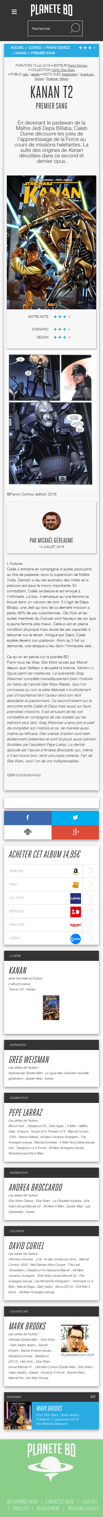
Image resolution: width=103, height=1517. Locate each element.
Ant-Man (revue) (37, 1378)
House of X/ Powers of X (47, 1131)
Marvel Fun (15, 1378)
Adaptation (69, 74)
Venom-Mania (28, 1137)
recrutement (47, 1508)
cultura (45, 898)
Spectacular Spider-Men (25, 1073)
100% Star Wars (63, 70)
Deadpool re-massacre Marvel (48, 1270)
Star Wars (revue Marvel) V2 (56, 1275)
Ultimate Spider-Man (23, 1339)
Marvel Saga (25, 1286)
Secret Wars (75, 1372)
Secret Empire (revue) (36, 1350)
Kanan (17, 971)
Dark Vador (45, 1286)
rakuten (45, 925)
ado (25, 74)
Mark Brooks (26, 1326)
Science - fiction (57, 79)
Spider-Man (34, 1078)
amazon (45, 871)
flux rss (89, 1502)
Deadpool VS (36, 1126)
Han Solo (26, 1361)
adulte (35, 74)
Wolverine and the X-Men (25, 1153)
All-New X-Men (53, 1206)
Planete (51, 10)
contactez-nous (59, 1502)
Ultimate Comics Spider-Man (55, 1367)
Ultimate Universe (21, 1259)
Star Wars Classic (20, 1201)
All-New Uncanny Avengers (59, 1137)
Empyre (22, 1131)
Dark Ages (56, 1126)
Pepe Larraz (24, 1113)
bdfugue (45, 912)
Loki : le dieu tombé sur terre (56, 1259)
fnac (45, 885)
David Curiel (25, 1246)
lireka (45, 938)
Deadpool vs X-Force (31, 1148)
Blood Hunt (16, 1126)
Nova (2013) (64, 1286)
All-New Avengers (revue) (65, 1148)
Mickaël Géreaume (55, 541)
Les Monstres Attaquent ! (52, 1281)
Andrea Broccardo (34, 1188)
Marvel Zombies (45, 1142)
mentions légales (83, 1508)
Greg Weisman (28, 1060)
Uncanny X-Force (52, 1372)
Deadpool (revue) (20, 1356)
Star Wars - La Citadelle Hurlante (58, 1201)
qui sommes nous (22, 1502)
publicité (20, 1508)
